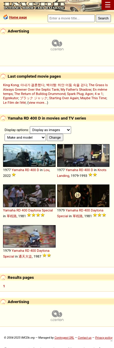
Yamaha (18, 170)
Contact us (85, 337)
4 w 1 (99, 94)
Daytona (34, 210)
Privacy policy (103, 337)
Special (47, 210)
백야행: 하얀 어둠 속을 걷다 (66, 85)
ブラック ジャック (33, 98)
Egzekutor (10, 98)
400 (33, 170)
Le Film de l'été (14, 102)
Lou (46, 170)
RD (27, 170)
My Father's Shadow (75, 89)
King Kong (11, 85)
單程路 (12, 216)
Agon (89, 94)
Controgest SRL (64, 337)
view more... (38, 102)
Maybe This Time (93, 98)
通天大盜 (25, 256)
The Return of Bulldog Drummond (39, 94)
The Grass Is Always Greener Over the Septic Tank (55, 87)
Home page (18, 17)
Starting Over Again (63, 98)
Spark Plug (75, 94)
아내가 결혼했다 (32, 85)
